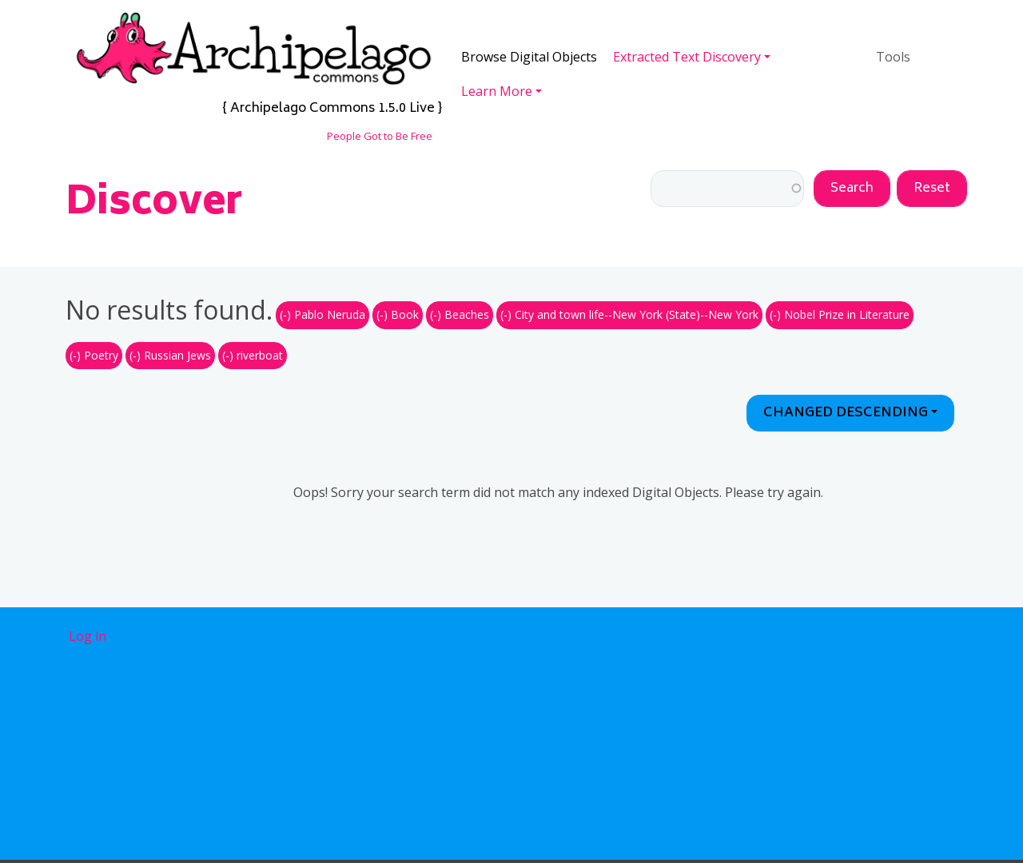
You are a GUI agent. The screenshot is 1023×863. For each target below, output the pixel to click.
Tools (893, 57)
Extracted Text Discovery (687, 57)
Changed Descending (845, 413)
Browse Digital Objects (529, 57)
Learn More (496, 91)
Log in (87, 636)
